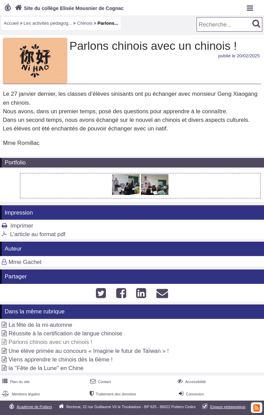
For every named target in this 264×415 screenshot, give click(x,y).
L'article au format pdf (37, 234)
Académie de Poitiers (34, 407)
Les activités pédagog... (48, 23)
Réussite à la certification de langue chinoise (65, 333)
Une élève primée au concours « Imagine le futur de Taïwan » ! (89, 351)
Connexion (190, 394)
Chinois (84, 23)
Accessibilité (191, 382)
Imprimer (21, 225)
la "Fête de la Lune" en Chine (46, 368)
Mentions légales (20, 394)
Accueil (11, 23)
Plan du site (15, 382)
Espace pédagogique (228, 407)
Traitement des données (112, 394)
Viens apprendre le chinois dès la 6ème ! (61, 359)
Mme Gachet (25, 262)
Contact (100, 382)
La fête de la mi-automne (41, 325)
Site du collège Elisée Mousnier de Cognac (68, 8)
